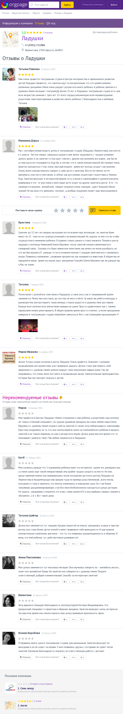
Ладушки (32, 38)
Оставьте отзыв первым (41, 684)
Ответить (25, 127)
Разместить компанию (93, 4)
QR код (50, 23)
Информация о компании (17, 23)
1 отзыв (37, 701)
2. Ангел (22, 705)
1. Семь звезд (26, 688)
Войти (114, 4)
